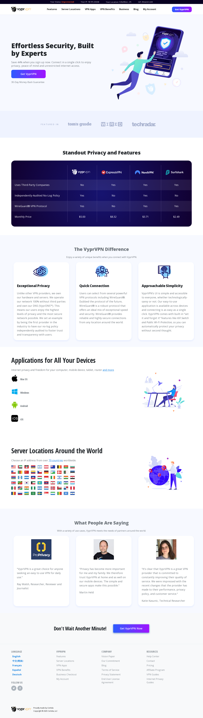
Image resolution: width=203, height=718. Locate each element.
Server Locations (70, 9)
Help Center (153, 656)
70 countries (56, 460)
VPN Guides (153, 674)
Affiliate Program (156, 669)
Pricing (150, 665)
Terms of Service (110, 669)
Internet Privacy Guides (155, 680)
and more (108, 370)
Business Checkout (66, 674)
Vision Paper (108, 656)
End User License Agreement (111, 680)
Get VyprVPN (182, 9)
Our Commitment (111, 660)
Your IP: (84, 2)
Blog (136, 9)
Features (52, 9)
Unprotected (67, 2)
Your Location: (112, 2)
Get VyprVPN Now (131, 628)
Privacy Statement (111, 674)
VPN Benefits (107, 9)
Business (124, 9)
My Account (149, 9)
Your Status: (55, 2)
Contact (151, 660)
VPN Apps (90, 9)
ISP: (139, 2)
